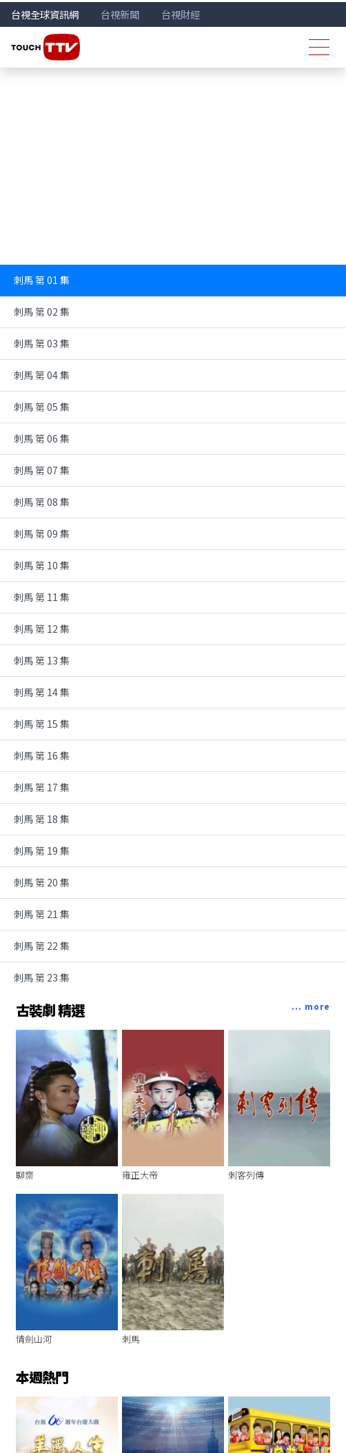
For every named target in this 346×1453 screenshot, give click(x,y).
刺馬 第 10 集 (42, 565)
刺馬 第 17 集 (42, 787)
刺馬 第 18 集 (42, 819)
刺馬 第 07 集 (42, 470)
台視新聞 (120, 14)
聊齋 (25, 1174)
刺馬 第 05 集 (42, 407)
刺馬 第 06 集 (42, 438)
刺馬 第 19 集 (42, 850)
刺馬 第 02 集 (42, 311)
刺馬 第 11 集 (42, 597)
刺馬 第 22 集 (42, 946)
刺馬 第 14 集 (42, 692)
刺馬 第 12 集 (42, 629)
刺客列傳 (246, 1174)
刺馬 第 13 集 (42, 660)
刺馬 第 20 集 (42, 882)
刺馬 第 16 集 (42, 755)
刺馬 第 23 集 (42, 977)
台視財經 (180, 14)
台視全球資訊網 (45, 14)
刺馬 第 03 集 (42, 343)
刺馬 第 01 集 (42, 280)
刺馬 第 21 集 (42, 914)
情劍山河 (34, 1338)
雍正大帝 (140, 1174)
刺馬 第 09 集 (42, 533)
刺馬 (131, 1338)
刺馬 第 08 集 (42, 502)
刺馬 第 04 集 (42, 375)
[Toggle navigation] (319, 47)
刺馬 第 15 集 (42, 724)
